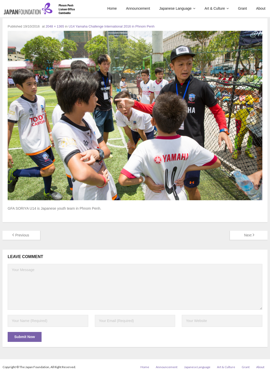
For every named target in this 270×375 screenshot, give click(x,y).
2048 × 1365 (55, 26)
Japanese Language (197, 367)
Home (144, 367)
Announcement (166, 367)
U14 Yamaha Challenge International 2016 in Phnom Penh (112, 26)
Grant (246, 367)
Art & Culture (226, 367)
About (260, 367)
